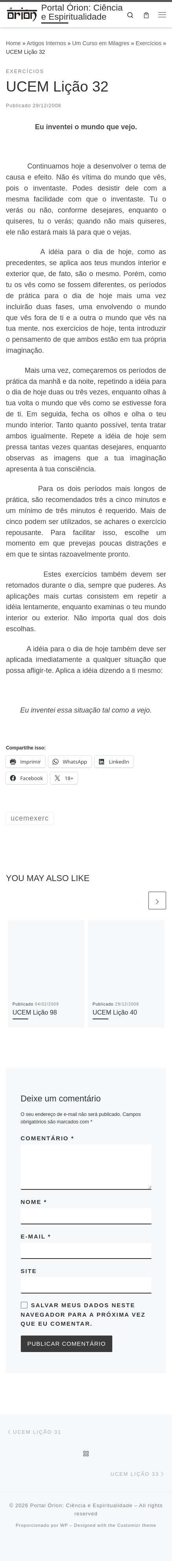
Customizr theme (136, 1525)
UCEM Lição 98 (35, 1012)
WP (64, 1525)
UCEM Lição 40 (115, 1012)
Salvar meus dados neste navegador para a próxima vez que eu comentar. (83, 1314)
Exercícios (148, 43)
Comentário (48, 1138)
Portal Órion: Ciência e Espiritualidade (81, 1505)
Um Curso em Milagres (101, 43)
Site (29, 1271)
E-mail (36, 1236)
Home (13, 43)
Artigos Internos (46, 43)
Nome (34, 1201)
